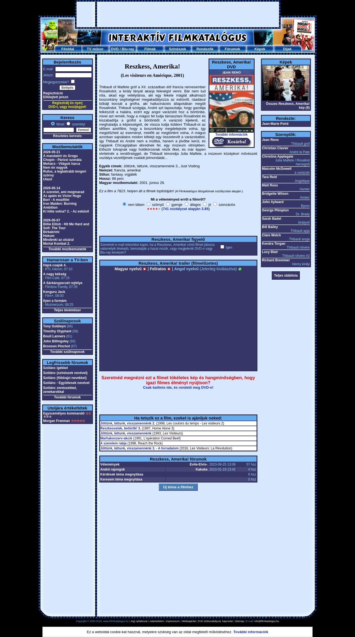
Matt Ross (270, 185)
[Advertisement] (178, 14)
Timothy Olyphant (57, 331)
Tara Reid (269, 177)
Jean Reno (270, 140)
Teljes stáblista (286, 275)
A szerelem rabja (113, 443)
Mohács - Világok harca (61, 164)
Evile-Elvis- (198, 464)
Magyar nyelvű (130, 269)
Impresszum (173, 621)
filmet (59, 124)
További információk (231, 134)
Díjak (287, 49)
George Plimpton (275, 210)
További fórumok (67, 397)
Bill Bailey (270, 227)
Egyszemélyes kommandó (64, 413)
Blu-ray (128, 49)
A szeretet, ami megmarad (63, 192)
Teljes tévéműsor (67, 310)
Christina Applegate (277, 156)
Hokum (49, 236)
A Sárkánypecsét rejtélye (63, 283)
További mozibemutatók (67, 249)
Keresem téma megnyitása (121, 479)
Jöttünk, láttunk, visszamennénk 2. (127, 423)
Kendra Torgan (273, 244)
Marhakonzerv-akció (116, 438)
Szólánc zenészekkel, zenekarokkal (60, 390)
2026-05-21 (51, 152)
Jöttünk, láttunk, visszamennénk (126, 433)
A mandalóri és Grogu (60, 156)
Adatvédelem (156, 621)
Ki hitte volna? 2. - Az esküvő (66, 211)
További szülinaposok (67, 352)
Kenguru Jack (54, 292)
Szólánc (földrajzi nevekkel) (65, 378)
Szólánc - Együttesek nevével (66, 383)
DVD (114, 49)
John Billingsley (56, 341)
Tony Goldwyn (54, 326)
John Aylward (273, 202)
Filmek (150, 49)
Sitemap (239, 621)
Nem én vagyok (55, 168)
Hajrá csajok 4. (55, 265)
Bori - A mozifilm (56, 200)
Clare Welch (271, 235)
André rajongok (112, 469)
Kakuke (201, 469)
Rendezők (204, 49)
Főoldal (67, 49)
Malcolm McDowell (277, 169)
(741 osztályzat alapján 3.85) (186, 209)
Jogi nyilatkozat (139, 621)
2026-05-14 (51, 188)
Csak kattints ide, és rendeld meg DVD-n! (178, 387)
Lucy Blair (270, 252)
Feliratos (160, 269)
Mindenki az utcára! (58, 240)
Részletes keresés (67, 136)
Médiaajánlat (189, 621)
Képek (259, 49)
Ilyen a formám (55, 301)
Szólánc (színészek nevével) (65, 373)
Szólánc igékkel (55, 368)
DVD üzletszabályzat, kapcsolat (215, 621)
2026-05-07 (51, 220)
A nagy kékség (55, 274)
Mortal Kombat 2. (56, 244)
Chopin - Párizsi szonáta (62, 160)
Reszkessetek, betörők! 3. (120, 428)
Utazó (47, 179)
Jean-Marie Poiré (275, 124)
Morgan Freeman (56, 421)
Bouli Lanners (54, 336)
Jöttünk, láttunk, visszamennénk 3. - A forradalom (139, 448)
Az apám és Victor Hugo (62, 196)
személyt (78, 124)
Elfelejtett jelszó (56, 97)
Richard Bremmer (276, 260)
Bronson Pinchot (56, 346)
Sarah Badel (271, 219)
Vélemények (110, 464)
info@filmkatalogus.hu (267, 621)
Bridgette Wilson (275, 194)
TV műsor (95, 49)
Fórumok (232, 49)
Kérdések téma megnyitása (121, 474)
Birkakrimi (51, 232)
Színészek (177, 49)
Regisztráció (53, 93)
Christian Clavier (275, 148)
